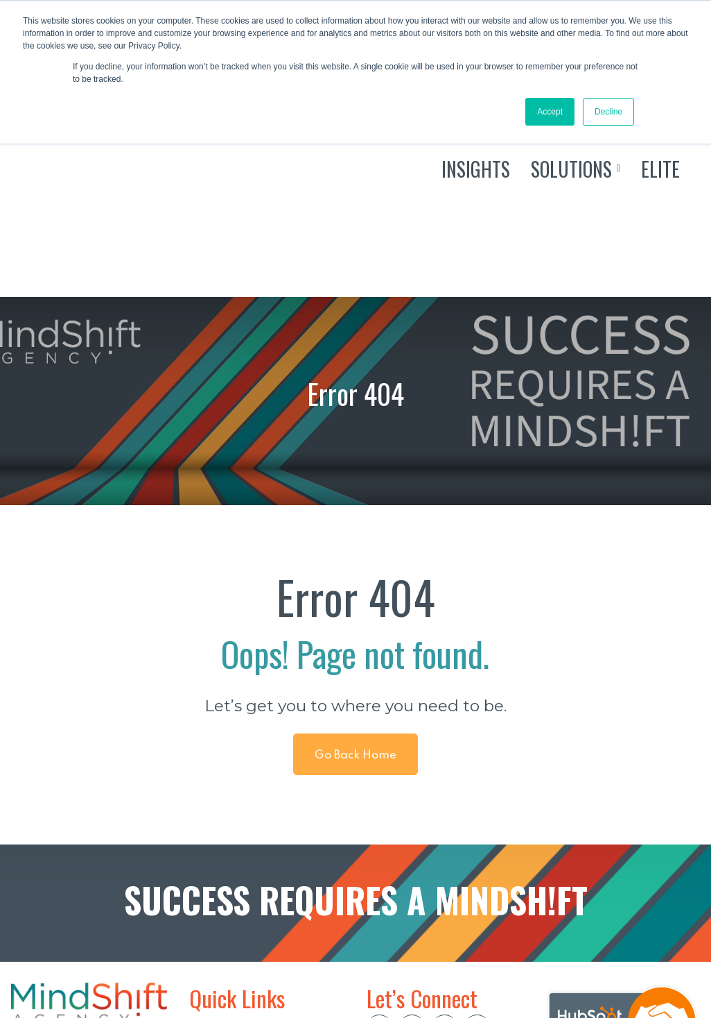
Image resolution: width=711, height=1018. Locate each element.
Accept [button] (550, 112)
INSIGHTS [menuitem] (217, 906)
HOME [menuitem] (207, 884)
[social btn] (379, 886)
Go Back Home (355, 614)
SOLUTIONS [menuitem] (223, 928)
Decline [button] (608, 112)
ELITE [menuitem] (205, 951)
